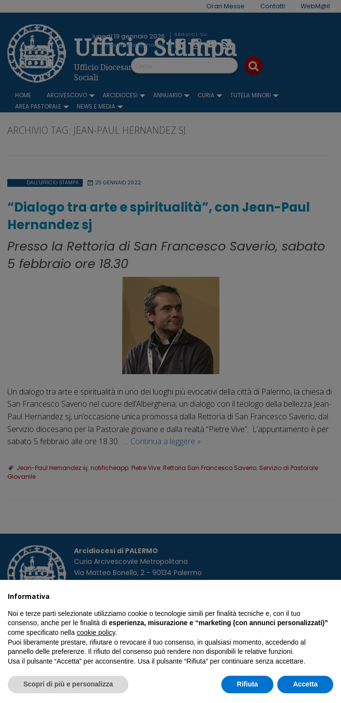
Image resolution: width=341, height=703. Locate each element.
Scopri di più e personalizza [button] (68, 684)
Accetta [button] (305, 684)
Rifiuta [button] (247, 684)
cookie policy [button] (96, 632)
